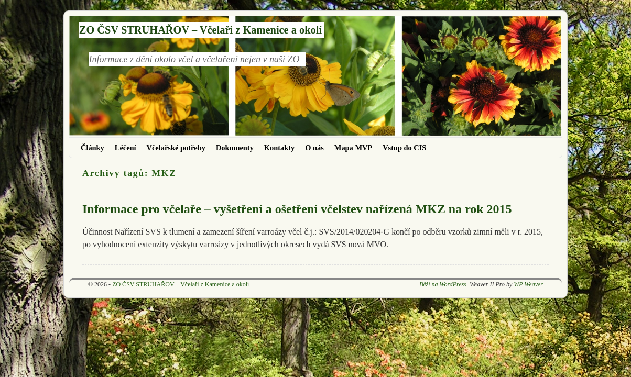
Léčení (125, 147)
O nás (314, 147)
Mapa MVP (353, 147)
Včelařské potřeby (176, 147)
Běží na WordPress (442, 284)
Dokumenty (235, 147)
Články (92, 147)
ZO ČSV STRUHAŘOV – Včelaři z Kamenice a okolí (200, 30)
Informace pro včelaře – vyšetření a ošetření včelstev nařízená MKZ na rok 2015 (297, 209)
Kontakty (279, 147)
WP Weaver (528, 284)
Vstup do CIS (404, 147)
